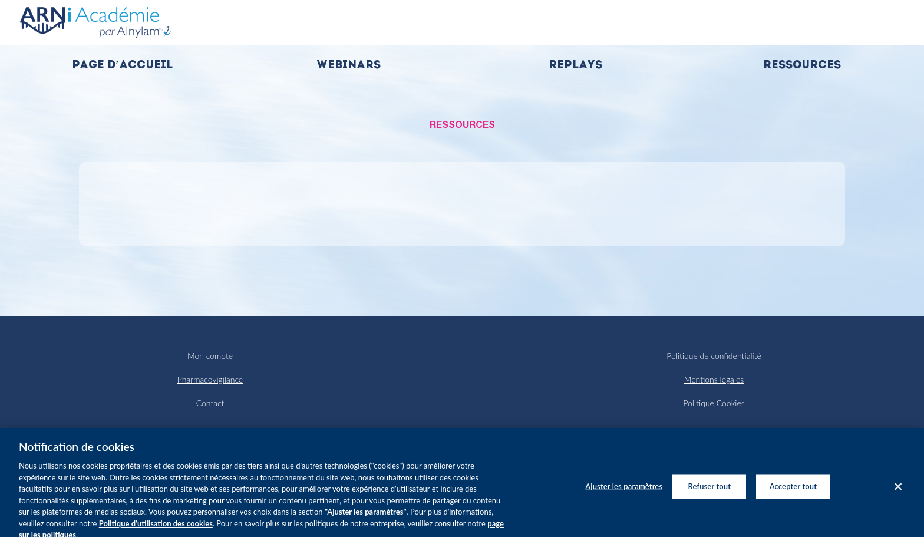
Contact (210, 403)
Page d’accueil (122, 65)
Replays (575, 65)
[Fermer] (898, 492)
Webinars (348, 65)
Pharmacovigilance (210, 379)
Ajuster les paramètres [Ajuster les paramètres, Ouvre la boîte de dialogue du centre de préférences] (623, 491)
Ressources (802, 65)
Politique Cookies (713, 403)
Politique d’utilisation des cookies (156, 528)
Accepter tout (793, 491)
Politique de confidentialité (713, 356)
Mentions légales (714, 379)
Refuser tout (709, 491)
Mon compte (210, 356)
